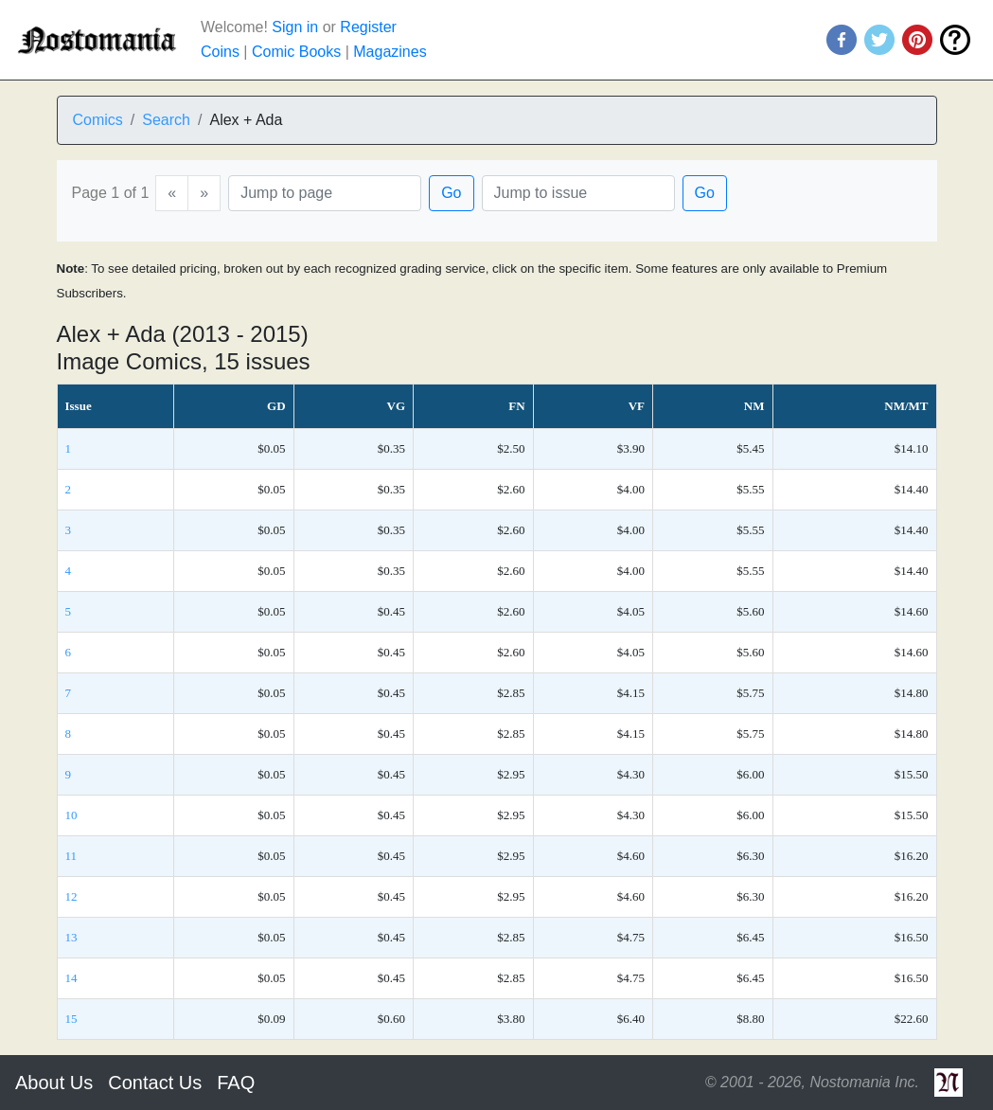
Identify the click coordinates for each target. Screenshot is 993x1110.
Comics (98, 120)
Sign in (295, 27)
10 (71, 815)
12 (71, 896)
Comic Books (296, 52)
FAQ (236, 1082)
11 (71, 856)
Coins (220, 52)
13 (71, 937)
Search (166, 120)
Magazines (389, 52)
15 (71, 1019)
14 (71, 978)
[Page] (324, 193)
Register (368, 27)
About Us (54, 1082)
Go (451, 193)
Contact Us (155, 1082)
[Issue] (578, 193)
